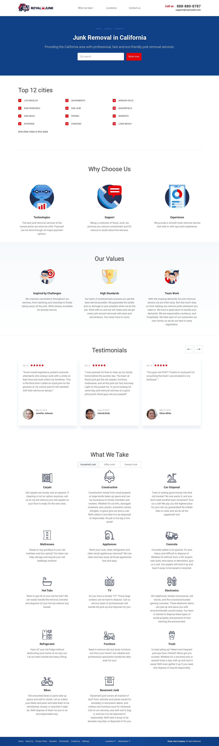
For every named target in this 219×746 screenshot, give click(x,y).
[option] (48, 393)
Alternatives (123, 741)
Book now (134, 56)
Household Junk (88, 464)
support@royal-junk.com (188, 10)
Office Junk (109, 464)
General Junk (131, 464)
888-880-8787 (189, 6)
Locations (110, 741)
